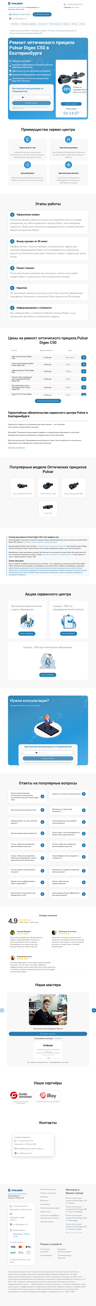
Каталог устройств (29, 24)
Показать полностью (16, 448)
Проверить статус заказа (19, 14)
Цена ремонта (42, 24)
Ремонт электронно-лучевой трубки (63, 568)
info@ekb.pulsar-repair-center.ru (28, 1148)
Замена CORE (28, 572)
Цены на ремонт (71, 104)
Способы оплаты (47, 1222)
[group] (21, 1097)
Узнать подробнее (26, 633)
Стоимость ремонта (48, 1189)
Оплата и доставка (55, 24)
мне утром (71, 7)
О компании (14, 24)
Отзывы (82, 24)
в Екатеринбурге (32, 7)
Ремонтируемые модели (50, 1208)
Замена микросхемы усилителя (69, 570)
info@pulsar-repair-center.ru (17, 1217)
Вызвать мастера (47, 1034)
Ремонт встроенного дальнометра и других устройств (53, 572)
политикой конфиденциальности (63, 762)
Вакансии (66, 24)
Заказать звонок (41, 14)
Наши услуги (45, 1212)
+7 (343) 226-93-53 (74, 4)
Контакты (75, 24)
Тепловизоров (46, 1255)
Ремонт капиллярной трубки (24, 568)
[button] (94, 1010)
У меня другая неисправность (48, 401)
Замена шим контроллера (48, 570)
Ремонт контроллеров (42, 568)
